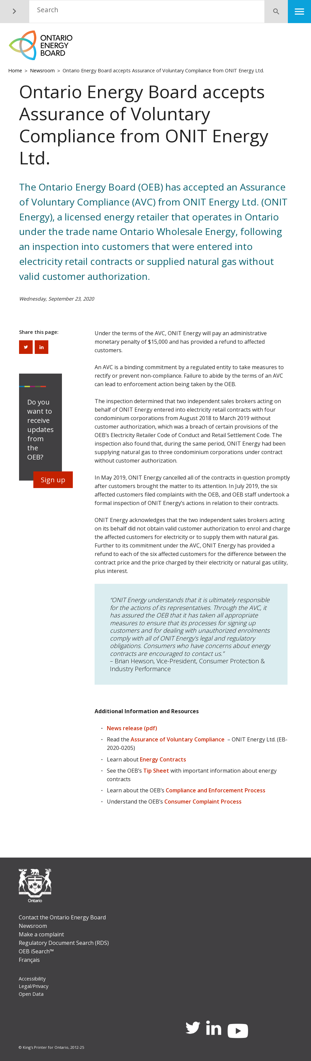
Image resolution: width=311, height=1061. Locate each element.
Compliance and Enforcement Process (215, 790)
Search (47, 9)
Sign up (53, 479)
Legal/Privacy (33, 986)
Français (29, 960)
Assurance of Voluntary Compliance (178, 739)
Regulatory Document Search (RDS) (64, 943)
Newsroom (42, 70)
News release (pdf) (132, 728)
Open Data (31, 994)
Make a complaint (41, 934)
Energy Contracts (163, 759)
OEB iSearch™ (36, 951)
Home (15, 70)
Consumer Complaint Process (203, 801)
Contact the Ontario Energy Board (62, 917)
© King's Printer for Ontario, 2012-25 (51, 1047)
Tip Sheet (156, 770)
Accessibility (32, 978)
